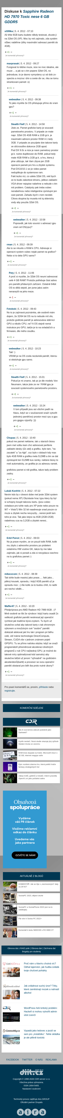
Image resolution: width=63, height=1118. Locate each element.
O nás (39, 1059)
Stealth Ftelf (17, 124)
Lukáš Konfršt (12, 491)
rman (9, 244)
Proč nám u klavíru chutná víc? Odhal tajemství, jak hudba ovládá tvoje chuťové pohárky (41, 967)
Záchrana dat (49, 948)
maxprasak (13, 63)
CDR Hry (31, 722)
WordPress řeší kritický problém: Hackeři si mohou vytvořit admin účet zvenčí (40, 1011)
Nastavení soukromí (31, 1089)
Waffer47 (9, 606)
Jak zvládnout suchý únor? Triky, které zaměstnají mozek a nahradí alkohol (41, 989)
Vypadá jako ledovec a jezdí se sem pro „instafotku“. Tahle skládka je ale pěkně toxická (42, 1034)
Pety (11, 273)
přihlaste (43, 687)
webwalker (15, 99)
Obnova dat (36, 948)
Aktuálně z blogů (31, 876)
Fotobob (11, 309)
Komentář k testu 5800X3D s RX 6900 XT (36, 930)
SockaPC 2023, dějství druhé (31, 895)
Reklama (51, 1059)
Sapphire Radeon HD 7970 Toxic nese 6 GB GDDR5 (29, 16)
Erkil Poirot (13, 538)
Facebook (12, 1059)
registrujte (10, 690)
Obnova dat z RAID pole (19, 948)
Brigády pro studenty (31, 951)
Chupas (11, 438)
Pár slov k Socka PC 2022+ (30, 918)
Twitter (27, 1059)
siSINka (9, 31)
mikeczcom (11, 574)
